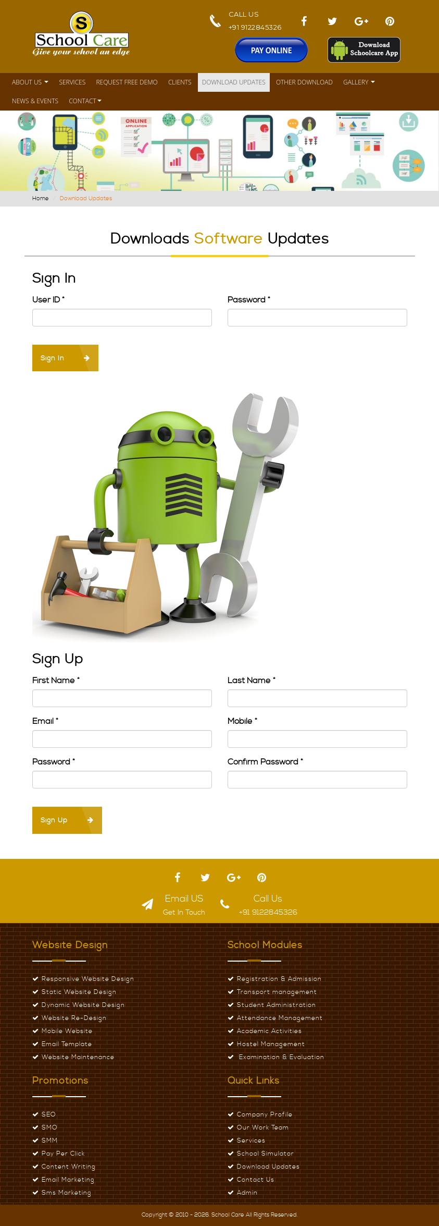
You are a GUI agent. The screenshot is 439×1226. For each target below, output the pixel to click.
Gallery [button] (359, 82)
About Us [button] (30, 82)
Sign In (65, 358)
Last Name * (251, 680)
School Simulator (265, 1154)
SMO (50, 1128)
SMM (50, 1141)
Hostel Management (271, 1044)
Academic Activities (269, 1031)
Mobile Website (67, 1031)
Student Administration (276, 1005)
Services (72, 82)
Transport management (277, 992)
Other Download (304, 82)
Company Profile (265, 1115)
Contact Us (255, 1180)
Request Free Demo (126, 82)
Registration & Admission (279, 979)
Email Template (67, 1044)
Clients (180, 82)
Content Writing (69, 1167)
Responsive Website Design (88, 979)
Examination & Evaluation (280, 1057)
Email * (45, 721)
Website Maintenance (78, 1057)
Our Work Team (263, 1128)
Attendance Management (280, 1018)
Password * (249, 300)
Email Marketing (68, 1180)
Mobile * (242, 721)
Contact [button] (85, 100)
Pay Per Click (63, 1154)
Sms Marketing (67, 1193)
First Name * (56, 680)
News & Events (35, 100)
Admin (247, 1193)
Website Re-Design (74, 1018)
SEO (49, 1115)
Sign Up (67, 820)
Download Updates (234, 82)
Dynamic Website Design (83, 1005)
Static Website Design (79, 992)
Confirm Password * (265, 762)
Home (40, 198)
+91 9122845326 (255, 27)
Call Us (268, 899)
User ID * (48, 300)
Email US (184, 899)
